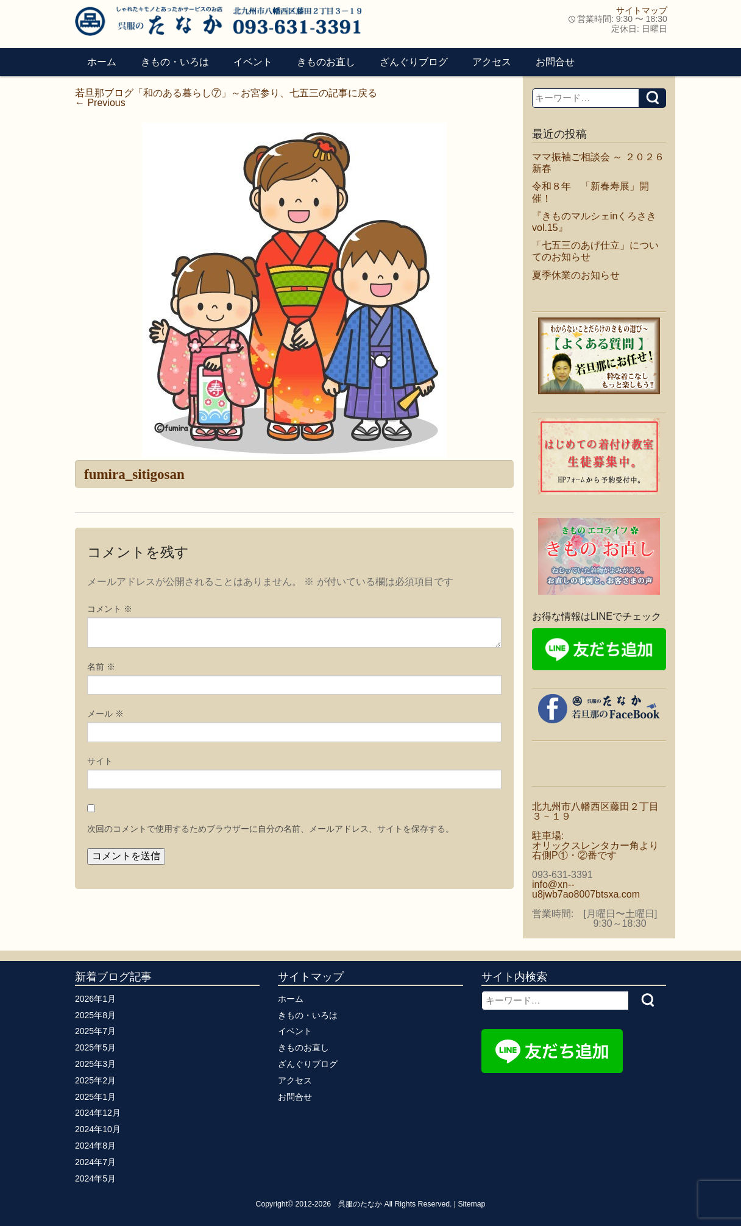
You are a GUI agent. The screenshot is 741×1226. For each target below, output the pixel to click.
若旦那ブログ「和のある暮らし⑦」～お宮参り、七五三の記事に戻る (226, 93)
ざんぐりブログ (414, 62)
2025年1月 (95, 1097)
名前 (101, 666)
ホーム (101, 62)
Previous (100, 102)
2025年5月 (95, 1047)
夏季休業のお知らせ (576, 275)
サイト (100, 761)
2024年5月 (95, 1178)
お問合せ (555, 62)
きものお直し (326, 62)
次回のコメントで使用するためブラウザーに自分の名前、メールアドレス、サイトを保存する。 (270, 829)
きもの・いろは (175, 62)
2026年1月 (95, 999)
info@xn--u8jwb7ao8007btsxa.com (586, 889)
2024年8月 (95, 1145)
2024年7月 (95, 1162)
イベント (252, 62)
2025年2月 (95, 1080)
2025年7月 (95, 1031)
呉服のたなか (360, 1204)
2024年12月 (98, 1113)
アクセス (491, 62)
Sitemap (471, 1204)
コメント (109, 609)
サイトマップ (641, 10)
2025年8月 (95, 1015)
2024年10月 (98, 1129)
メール (105, 713)
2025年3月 (95, 1064)
